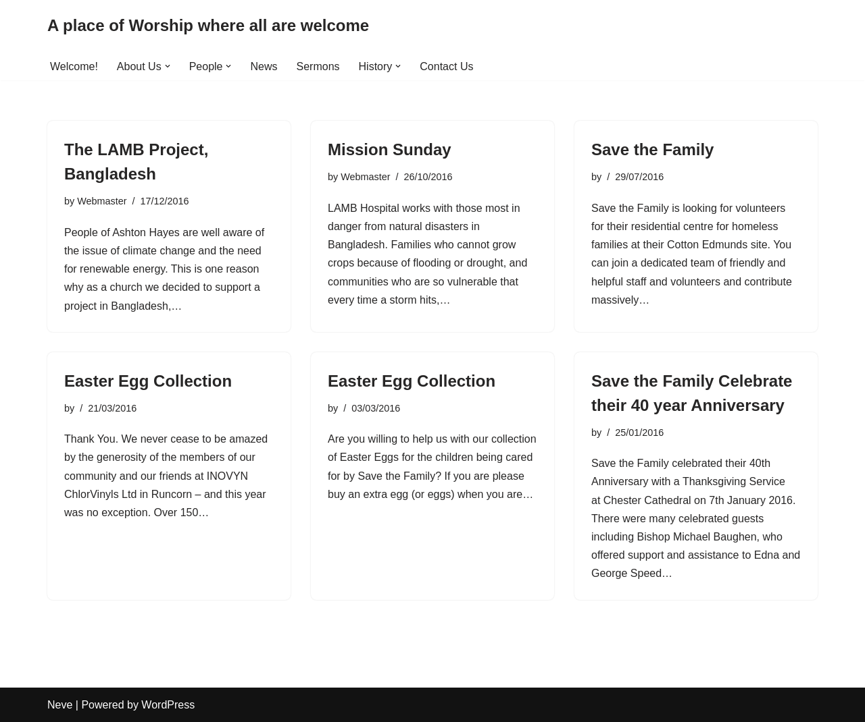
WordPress (168, 705)
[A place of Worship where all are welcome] (208, 26)
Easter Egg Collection (148, 381)
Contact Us (446, 66)
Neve (59, 705)
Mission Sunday (389, 149)
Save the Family (652, 149)
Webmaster (101, 201)
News (263, 66)
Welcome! (74, 66)
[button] (167, 66)
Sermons (318, 66)
